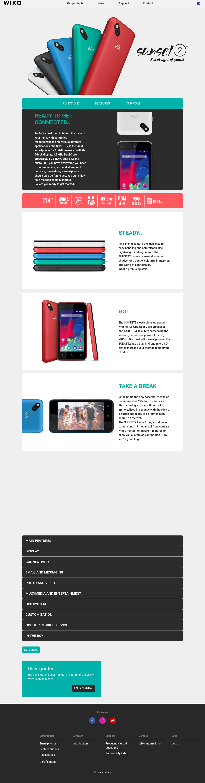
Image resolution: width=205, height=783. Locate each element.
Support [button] (124, 3)
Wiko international (150, 743)
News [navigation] (101, 3)
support (134, 103)
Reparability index (117, 753)
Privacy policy (102, 772)
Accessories (47, 754)
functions (71, 103)
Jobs (175, 743)
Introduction (80, 743)
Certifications (48, 761)
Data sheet (31, 649)
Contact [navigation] (148, 3)
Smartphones (48, 743)
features (102, 103)
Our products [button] (75, 3)
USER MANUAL (83, 688)
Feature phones (49, 749)
